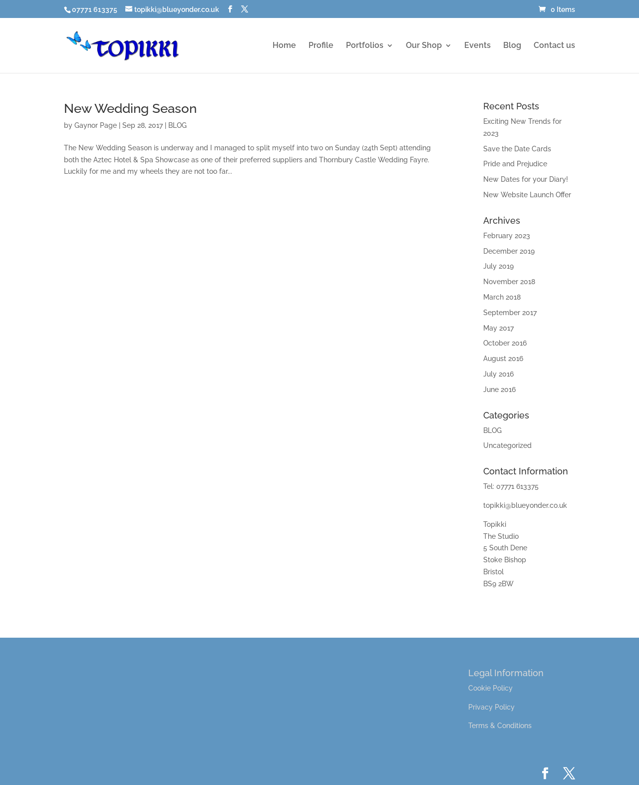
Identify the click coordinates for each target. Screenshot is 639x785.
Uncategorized (507, 445)
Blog (512, 46)
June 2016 (499, 389)
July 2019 (498, 266)
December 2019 (509, 251)
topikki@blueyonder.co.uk (525, 505)
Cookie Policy (490, 688)
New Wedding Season (130, 108)
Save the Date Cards (517, 149)
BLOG (177, 125)
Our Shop (424, 46)
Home (284, 46)
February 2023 (506, 236)
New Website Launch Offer (527, 195)
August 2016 (503, 359)
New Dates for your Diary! (525, 179)
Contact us (554, 46)
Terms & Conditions (500, 726)
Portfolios (364, 46)
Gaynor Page (95, 125)
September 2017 (510, 313)
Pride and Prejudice (515, 164)
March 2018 (502, 297)
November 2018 (509, 282)
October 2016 (505, 343)
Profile (321, 46)
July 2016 (498, 374)
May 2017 (498, 328)
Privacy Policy (491, 707)
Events (477, 46)
